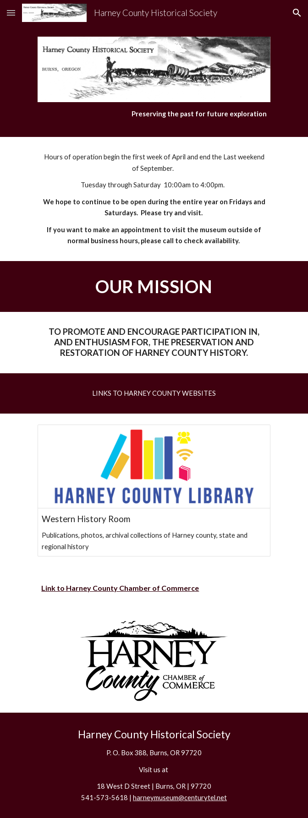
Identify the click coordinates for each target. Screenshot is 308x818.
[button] (11, 12)
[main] (154, 114)
